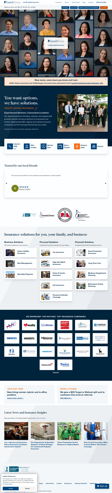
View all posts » (41, 418)
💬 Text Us (102, 486)
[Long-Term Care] (91, 263)
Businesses (68, 483)
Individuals (93, 483)
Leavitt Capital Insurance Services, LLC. (87, 83)
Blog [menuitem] (84, 2)
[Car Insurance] (56, 252)
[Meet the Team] (48, 146)
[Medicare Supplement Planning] (91, 274)
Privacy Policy (8, 484)
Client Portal (50, 483)
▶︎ (106, 183)
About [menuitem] (67, 2)
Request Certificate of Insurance (88, 7)
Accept (11, 488)
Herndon (22, 129)
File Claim (74, 7)
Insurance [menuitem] (59, 2)
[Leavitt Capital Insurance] (12, 2)
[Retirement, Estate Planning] (91, 285)
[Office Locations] (31, 146)
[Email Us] (98, 146)
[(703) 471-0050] (14, 146)
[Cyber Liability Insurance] (20, 252)
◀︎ (7, 183)
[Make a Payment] (64, 146)
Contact (59, 483)
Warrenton (35, 129)
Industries (102, 483)
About (41, 483)
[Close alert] (105, 79)
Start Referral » (66, 398)
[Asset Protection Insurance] (91, 252)
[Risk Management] (20, 263)
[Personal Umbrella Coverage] (56, 296)
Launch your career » (15, 398)
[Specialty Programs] (20, 274)
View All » (56, 372)
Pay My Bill (65, 7)
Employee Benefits (81, 483)
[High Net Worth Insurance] (56, 263)
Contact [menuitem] (90, 2)
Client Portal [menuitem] (76, 2)
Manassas (28, 129)
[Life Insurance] (56, 285)
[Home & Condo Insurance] (56, 274)
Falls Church (15, 129)
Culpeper (7, 129)
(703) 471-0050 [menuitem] (101, 2)
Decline (27, 488)
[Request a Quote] (81, 146)
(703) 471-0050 (46, 491)
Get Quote (104, 7)
